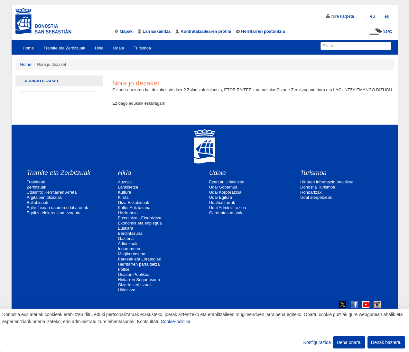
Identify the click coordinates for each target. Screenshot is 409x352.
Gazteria (126, 238)
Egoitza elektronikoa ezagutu (53, 212)
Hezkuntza (127, 212)
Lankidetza (128, 187)
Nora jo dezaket (42, 81)
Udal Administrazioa (227, 207)
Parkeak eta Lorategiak (139, 259)
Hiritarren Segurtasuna (139, 279)
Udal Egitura (220, 197)
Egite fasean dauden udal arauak (57, 207)
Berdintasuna (130, 233)
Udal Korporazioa (225, 192)
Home (28, 48)
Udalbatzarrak (222, 202)
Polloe (123, 269)
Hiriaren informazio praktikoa (326, 182)
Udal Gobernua (223, 187)
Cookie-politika (176, 321)
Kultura (124, 192)
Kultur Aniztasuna (134, 207)
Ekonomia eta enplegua (140, 223)
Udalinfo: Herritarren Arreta (52, 192)
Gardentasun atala (226, 212)
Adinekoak (127, 243)
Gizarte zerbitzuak (135, 284)
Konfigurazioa (317, 342)
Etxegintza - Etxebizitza (139, 218)
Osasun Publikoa (133, 274)
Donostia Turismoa (317, 187)
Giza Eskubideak (133, 202)
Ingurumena (129, 248)
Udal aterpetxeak (316, 197)
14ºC (379, 31)
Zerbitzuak (36, 187)
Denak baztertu (386, 342)
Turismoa (142, 48)
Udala (118, 48)
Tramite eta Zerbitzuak (64, 48)
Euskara (125, 228)
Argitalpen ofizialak (44, 197)
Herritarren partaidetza (139, 264)
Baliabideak (37, 202)
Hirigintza (126, 289)
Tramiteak (36, 182)
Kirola (123, 197)
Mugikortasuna (131, 253)
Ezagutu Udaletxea (227, 182)
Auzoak (125, 182)
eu (372, 16)
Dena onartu (349, 342)
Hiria (99, 48)
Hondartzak (310, 192)
